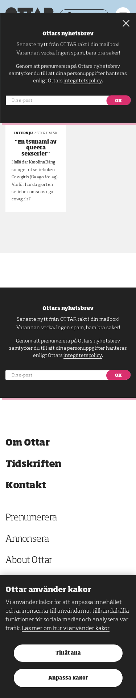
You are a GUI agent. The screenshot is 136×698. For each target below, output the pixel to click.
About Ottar (29, 560)
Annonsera (27, 539)
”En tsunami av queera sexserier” (36, 148)
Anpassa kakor (68, 678)
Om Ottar (27, 442)
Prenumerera (31, 518)
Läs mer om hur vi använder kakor (66, 628)
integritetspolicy (82, 355)
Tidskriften (33, 464)
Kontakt (25, 485)
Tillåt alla (68, 653)
